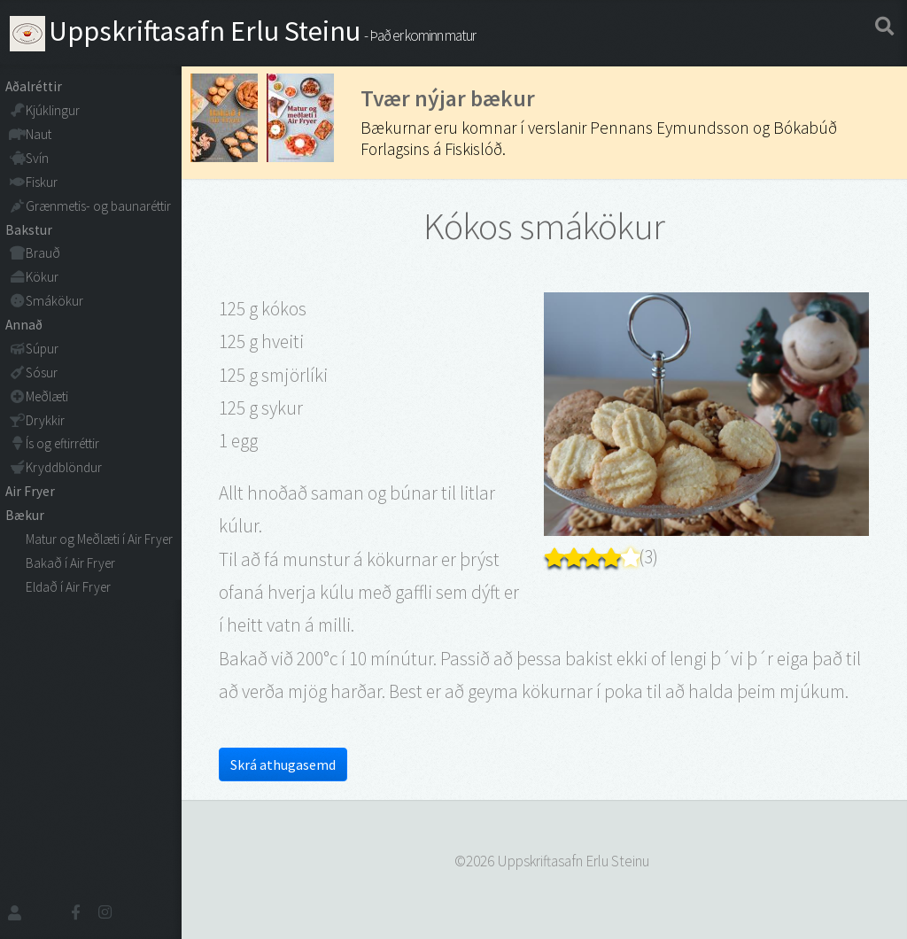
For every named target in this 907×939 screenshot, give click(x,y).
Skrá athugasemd (283, 764)
